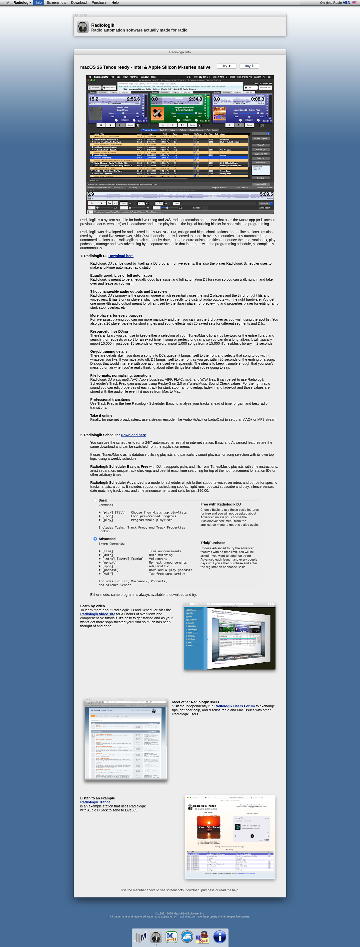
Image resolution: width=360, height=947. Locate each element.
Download (79, 3)
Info (39, 3)
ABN (346, 3)
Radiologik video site (97, 614)
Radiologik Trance (95, 802)
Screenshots (56, 3)
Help (115, 3)
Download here (121, 256)
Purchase (99, 3)
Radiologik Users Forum (234, 706)
